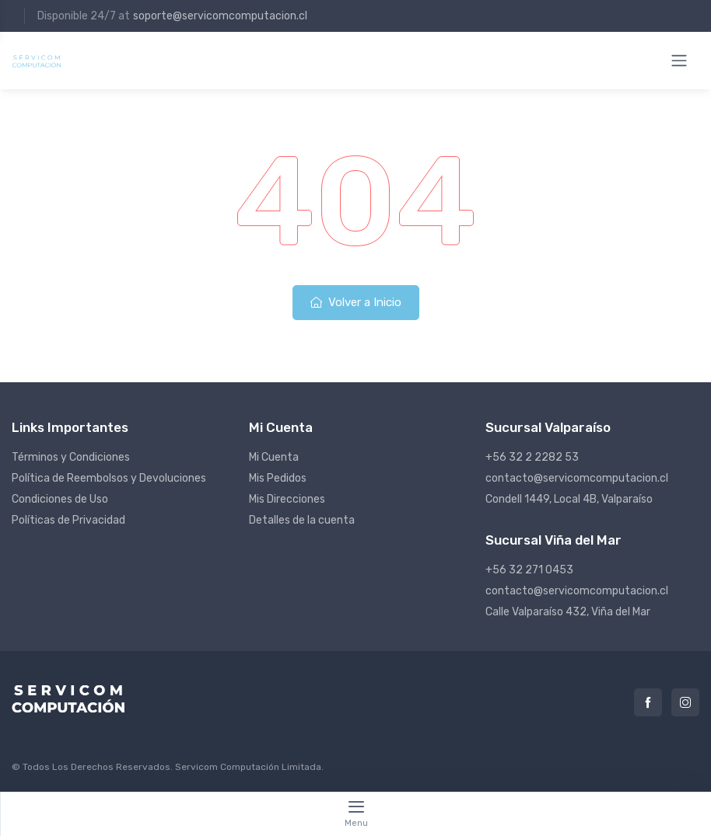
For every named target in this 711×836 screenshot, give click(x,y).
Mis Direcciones (287, 499)
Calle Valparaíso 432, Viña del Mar (567, 611)
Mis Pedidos (277, 478)
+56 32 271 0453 (529, 569)
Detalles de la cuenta (302, 520)
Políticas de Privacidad (68, 520)
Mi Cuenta (274, 457)
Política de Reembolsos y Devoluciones (109, 478)
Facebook (648, 702)
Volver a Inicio (355, 302)
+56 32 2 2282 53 (532, 457)
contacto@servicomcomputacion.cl (576, 478)
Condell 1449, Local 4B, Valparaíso (569, 499)
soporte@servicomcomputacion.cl (220, 16)
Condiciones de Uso (60, 499)
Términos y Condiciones (71, 457)
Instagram (685, 702)
